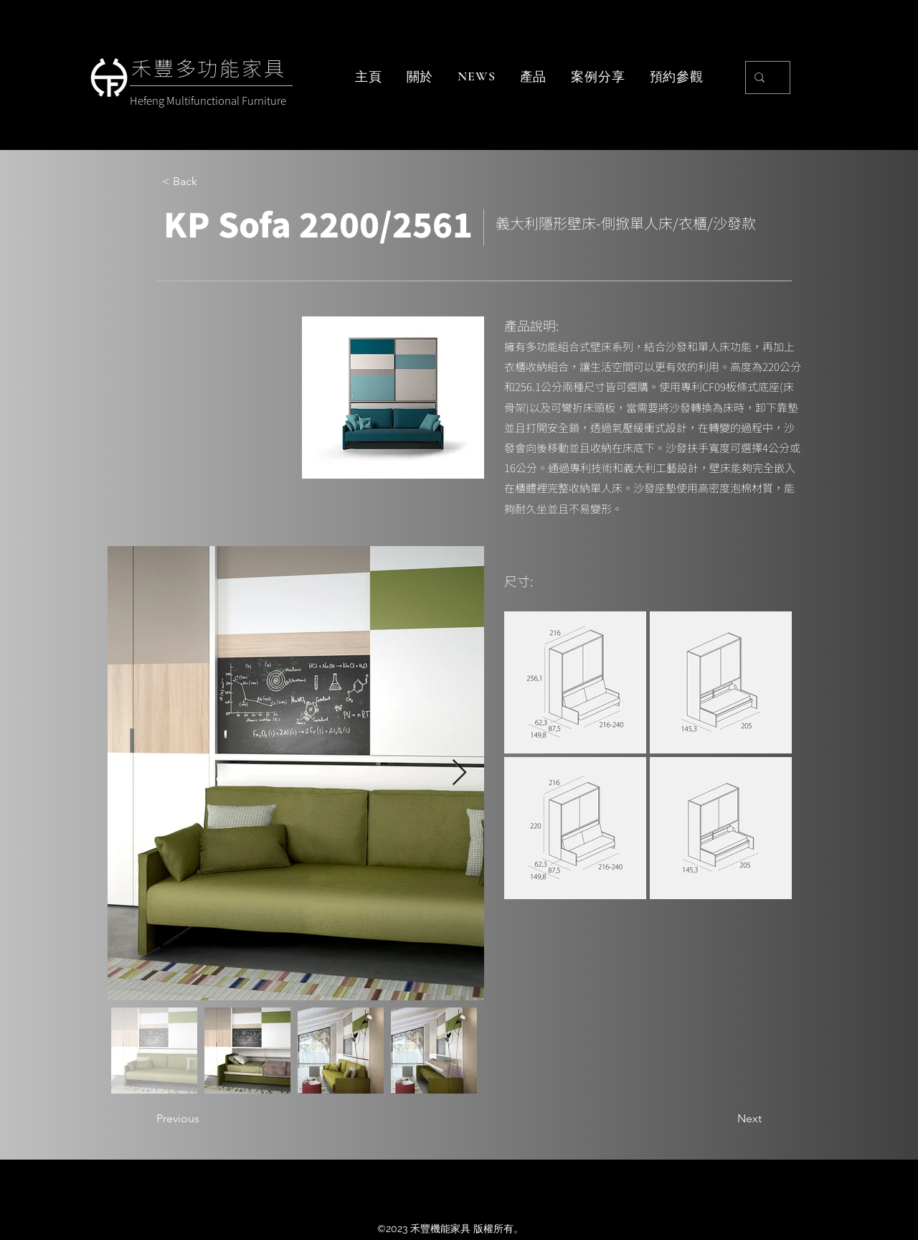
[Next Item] (459, 773)
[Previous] (203, 1118)
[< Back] (209, 181)
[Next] (726, 1118)
